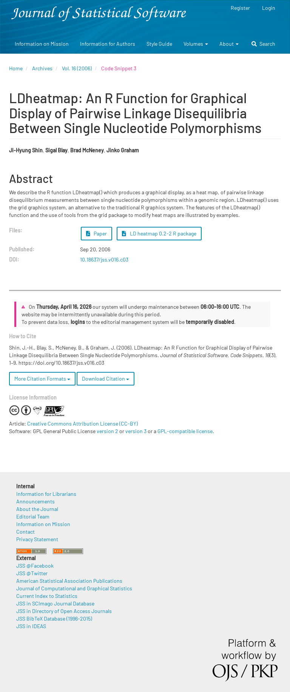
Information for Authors (107, 43)
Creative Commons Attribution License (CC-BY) (82, 423)
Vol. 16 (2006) (77, 68)
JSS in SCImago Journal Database (55, 603)
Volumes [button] (196, 43)
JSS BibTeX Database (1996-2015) (54, 618)
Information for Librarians (46, 494)
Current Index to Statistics (46, 596)
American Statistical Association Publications (69, 580)
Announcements (35, 501)
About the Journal (37, 509)
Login (268, 8)
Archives (42, 68)
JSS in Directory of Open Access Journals (64, 611)
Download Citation (105, 378)
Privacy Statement (37, 539)
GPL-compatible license (185, 431)
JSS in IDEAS (31, 626)
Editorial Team (32, 516)
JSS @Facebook (35, 565)
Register (240, 8)
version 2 (107, 431)
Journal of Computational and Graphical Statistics (74, 588)
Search (263, 43)
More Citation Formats (42, 378)
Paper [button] (96, 233)
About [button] (229, 43)
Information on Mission (42, 43)
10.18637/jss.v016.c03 (104, 259)
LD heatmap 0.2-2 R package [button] (159, 233)
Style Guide (159, 43)
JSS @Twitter (32, 573)
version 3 (136, 431)
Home (16, 68)
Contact (25, 531)
